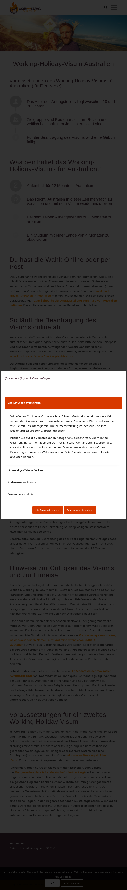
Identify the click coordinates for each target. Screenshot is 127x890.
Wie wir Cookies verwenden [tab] (24, 402)
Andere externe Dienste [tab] (22, 482)
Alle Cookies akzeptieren (47, 510)
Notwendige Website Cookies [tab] (25, 470)
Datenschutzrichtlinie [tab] (20, 494)
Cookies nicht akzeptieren (80, 510)
